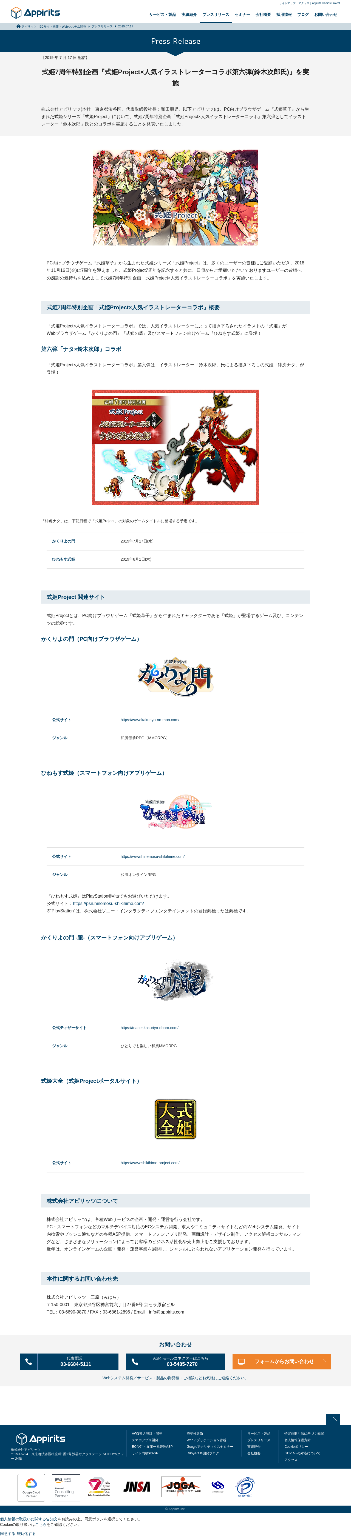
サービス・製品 (162, 14)
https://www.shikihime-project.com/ (150, 1163)
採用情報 (284, 14)
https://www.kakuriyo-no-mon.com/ (150, 720)
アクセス (303, 3)
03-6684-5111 (77, 1361)
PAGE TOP (335, 1418)
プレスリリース (215, 14)
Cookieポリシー (296, 1446)
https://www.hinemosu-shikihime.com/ (153, 856)
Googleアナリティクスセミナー (210, 1446)
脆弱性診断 (195, 1433)
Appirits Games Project (326, 3)
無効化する (26, 1533)
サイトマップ (287, 3)
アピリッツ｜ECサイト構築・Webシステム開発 (53, 26)
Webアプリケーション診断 (206, 1439)
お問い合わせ (325, 14)
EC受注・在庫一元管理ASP (152, 1446)
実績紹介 (189, 14)
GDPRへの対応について (302, 1453)
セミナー (242, 14)
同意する (7, 1533)
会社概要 (263, 14)
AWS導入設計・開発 (147, 1433)
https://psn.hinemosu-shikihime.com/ (108, 903)
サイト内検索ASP (145, 1453)
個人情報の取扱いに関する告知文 (29, 1519)
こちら (41, 1524)
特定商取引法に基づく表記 (304, 1433)
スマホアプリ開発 (145, 1439)
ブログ (303, 14)
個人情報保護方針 (297, 1439)
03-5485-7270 (183, 1361)
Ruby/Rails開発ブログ (203, 1453)
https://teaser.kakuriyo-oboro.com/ (150, 1028)
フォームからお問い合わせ (285, 1361)
